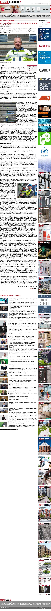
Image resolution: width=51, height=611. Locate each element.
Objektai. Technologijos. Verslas (10, 14)
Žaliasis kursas (33, 15)
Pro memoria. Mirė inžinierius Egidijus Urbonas (18, 396)
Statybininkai (4, 290)
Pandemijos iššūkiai (36, 16)
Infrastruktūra (10, 15)
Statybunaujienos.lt (3, 429)
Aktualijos (3, 14)
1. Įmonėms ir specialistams (43, 24)
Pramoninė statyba (45, 14)
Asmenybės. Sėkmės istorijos (27, 16)
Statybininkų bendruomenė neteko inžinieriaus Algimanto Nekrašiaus (22, 402)
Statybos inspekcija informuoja (40, 15)
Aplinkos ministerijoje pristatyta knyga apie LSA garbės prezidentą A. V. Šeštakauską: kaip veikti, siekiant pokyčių (23, 372)
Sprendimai (33, 14)
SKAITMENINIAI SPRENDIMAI (20, 14)
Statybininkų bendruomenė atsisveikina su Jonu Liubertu (19, 320)
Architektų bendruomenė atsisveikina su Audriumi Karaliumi (20, 326)
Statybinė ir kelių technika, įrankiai (25, 15)
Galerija (44, 16)
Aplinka (14, 15)
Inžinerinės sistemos (39, 14)
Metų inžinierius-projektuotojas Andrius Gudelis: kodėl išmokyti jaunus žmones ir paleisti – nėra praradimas (22, 422)
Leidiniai (47, 16)
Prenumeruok (48, 22)
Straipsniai (29, 70)
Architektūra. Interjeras (3, 15)
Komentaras (29, 14)
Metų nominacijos (13, 16)
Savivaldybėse (48, 15)
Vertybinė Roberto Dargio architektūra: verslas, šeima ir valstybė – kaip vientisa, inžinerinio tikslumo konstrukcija (23, 299)
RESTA (26, 14)
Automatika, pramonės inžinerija (5, 16)
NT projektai (17, 15)
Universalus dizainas (20, 16)
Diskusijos (40, 16)
